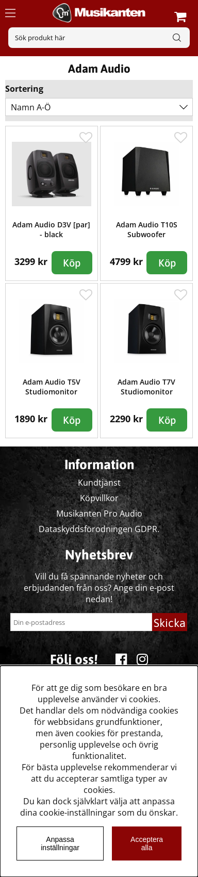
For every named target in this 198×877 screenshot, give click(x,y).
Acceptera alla (146, 843)
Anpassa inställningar (60, 843)
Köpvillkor (99, 498)
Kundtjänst (99, 482)
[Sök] (99, 37)
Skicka (170, 623)
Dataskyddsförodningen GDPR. (99, 529)
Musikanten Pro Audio (99, 513)
